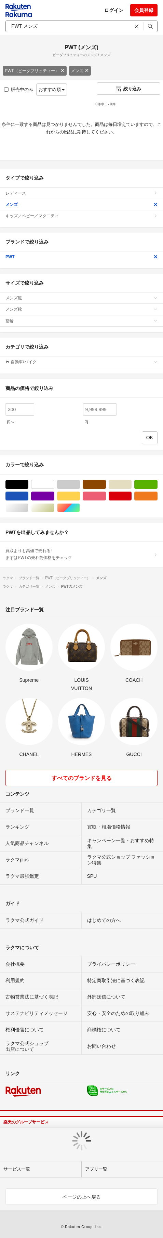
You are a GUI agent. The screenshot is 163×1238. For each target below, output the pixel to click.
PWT (81, 257)
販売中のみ (18, 89)
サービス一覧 (16, 1169)
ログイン (113, 10)
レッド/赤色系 (131, 496)
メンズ (80, 70)
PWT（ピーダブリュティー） (35, 70)
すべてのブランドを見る (82, 778)
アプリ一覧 (96, 1169)
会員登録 (143, 10)
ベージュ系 (131, 484)
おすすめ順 (52, 89)
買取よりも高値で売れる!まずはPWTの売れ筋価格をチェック (81, 554)
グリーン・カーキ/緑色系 (157, 484)
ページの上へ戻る (82, 1197)
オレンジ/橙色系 (157, 496)
